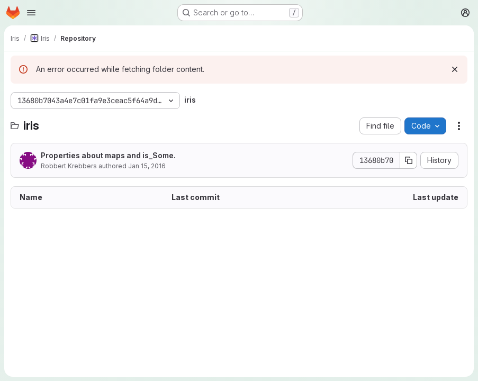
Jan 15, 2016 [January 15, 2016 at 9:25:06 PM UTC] (147, 166)
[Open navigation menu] (31, 12)
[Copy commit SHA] (408, 160)
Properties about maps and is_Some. (108, 155)
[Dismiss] (454, 69)
